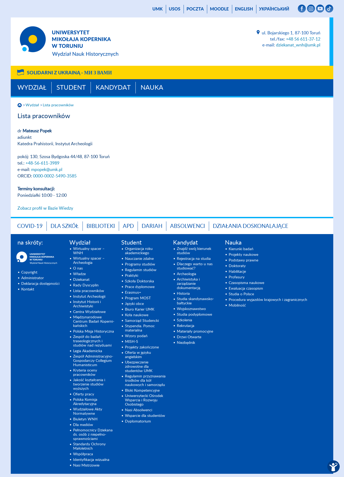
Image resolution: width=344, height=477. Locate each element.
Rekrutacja (185, 326)
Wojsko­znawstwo (191, 309)
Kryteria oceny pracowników (85, 373)
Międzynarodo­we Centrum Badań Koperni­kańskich (93, 321)
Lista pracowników (58, 105)
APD (128, 226)
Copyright (29, 272)
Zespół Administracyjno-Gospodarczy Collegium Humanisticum (93, 361)
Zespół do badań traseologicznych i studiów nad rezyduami (92, 341)
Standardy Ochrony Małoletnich (89, 446)
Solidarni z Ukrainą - (69, 73)
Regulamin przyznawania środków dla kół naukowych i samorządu (145, 380)
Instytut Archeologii (89, 296)
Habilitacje (237, 272)
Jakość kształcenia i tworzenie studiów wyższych (89, 384)
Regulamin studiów (140, 270)
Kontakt (27, 289)
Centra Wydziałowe (89, 312)
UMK (157, 9)
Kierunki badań (241, 249)
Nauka (152, 88)
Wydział (31, 88)
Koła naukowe (136, 315)
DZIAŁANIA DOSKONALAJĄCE (250, 226)
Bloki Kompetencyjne (142, 390)
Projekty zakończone (142, 347)
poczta (195, 9)
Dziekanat (81, 280)
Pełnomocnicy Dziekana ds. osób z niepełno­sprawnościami (93, 434)
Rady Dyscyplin (86, 285)
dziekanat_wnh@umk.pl (298, 45)
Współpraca (83, 454)
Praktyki (131, 276)
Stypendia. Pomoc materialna (140, 328)
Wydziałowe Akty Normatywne (87, 411)
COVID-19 (30, 226)
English (244, 9)
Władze (79, 274)
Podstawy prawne (243, 260)
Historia (183, 294)
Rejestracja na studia (194, 259)
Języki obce (134, 304)
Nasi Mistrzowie (86, 465)
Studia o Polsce (241, 294)
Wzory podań (136, 336)
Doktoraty (237, 266)
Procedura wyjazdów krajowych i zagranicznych (268, 300)
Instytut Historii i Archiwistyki (87, 304)
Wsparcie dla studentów (145, 416)
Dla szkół (65, 226)
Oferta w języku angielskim (138, 355)
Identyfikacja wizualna (91, 460)
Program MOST (138, 298)
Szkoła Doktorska (139, 281)
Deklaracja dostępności (40, 284)
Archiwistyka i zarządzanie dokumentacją (188, 284)
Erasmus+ (133, 292)
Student (71, 88)
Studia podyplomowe (194, 314)
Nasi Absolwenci (138, 410)
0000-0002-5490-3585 (55, 176)
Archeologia (186, 274)
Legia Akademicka (87, 351)
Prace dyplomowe (140, 287)
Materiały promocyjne (195, 331)
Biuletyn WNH (85, 419)
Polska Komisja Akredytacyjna (85, 402)
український (274, 9)
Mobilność (237, 305)
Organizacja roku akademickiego (139, 251)
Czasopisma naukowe (246, 283)
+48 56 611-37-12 (303, 39)
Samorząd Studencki (142, 321)
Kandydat (113, 88)
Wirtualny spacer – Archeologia (89, 261)
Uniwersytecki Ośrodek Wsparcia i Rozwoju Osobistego (144, 400)
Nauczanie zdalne (139, 259)
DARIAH (152, 226)
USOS (174, 9)
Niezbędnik (186, 343)
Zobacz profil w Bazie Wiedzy (45, 208)
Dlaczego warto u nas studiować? (195, 266)
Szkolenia (184, 320)
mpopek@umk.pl (46, 170)
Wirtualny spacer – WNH (89, 251)
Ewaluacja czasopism (246, 288)
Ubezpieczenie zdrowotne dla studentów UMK (138, 367)
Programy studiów (140, 264)
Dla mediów (83, 425)
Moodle (219, 9)
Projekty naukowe (243, 255)
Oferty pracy (83, 394)
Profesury (237, 277)
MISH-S (131, 342)
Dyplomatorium (138, 421)
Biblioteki (101, 226)
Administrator (32, 278)
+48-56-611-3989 (42, 163)
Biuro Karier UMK (139, 309)
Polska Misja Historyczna (93, 331)
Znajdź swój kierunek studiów (194, 251)
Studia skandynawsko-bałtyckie (195, 301)
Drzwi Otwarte (189, 337)
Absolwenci (187, 226)
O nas (78, 268)
